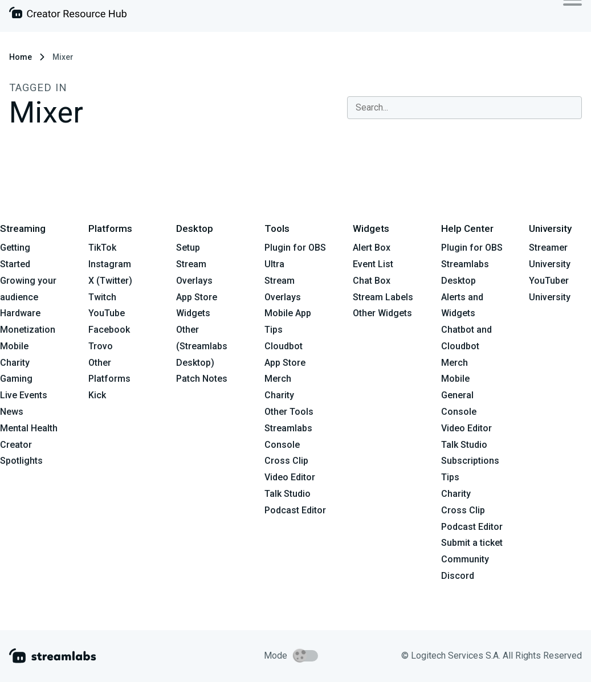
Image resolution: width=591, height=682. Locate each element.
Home (20, 57)
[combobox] (464, 107)
